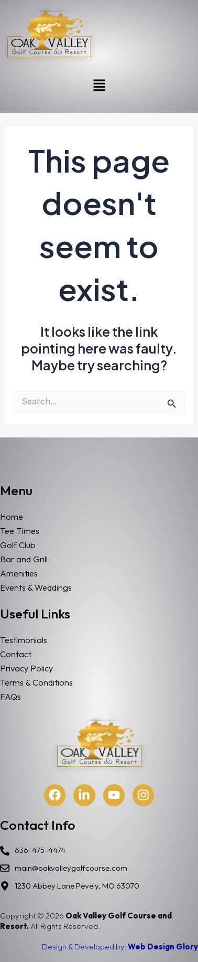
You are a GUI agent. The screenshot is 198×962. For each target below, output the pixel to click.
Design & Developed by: (120, 947)
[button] (99, 85)
